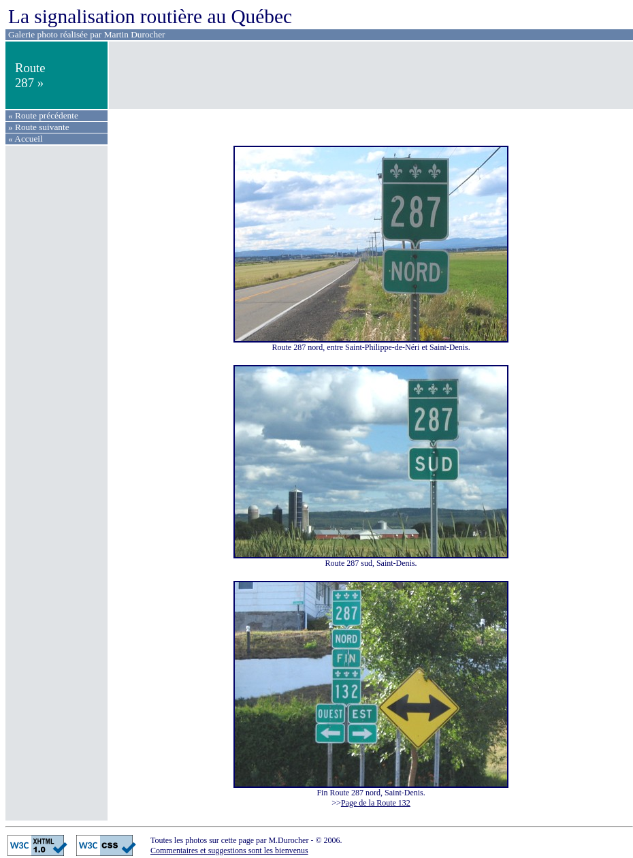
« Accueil (25, 138)
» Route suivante (38, 127)
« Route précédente (43, 115)
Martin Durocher (134, 34)
